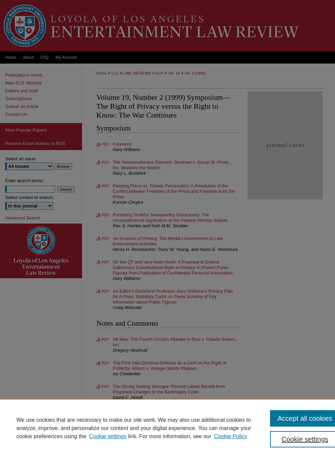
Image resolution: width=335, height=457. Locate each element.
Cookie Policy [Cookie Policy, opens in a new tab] (230, 436)
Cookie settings (107, 436)
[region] (167, 428)
